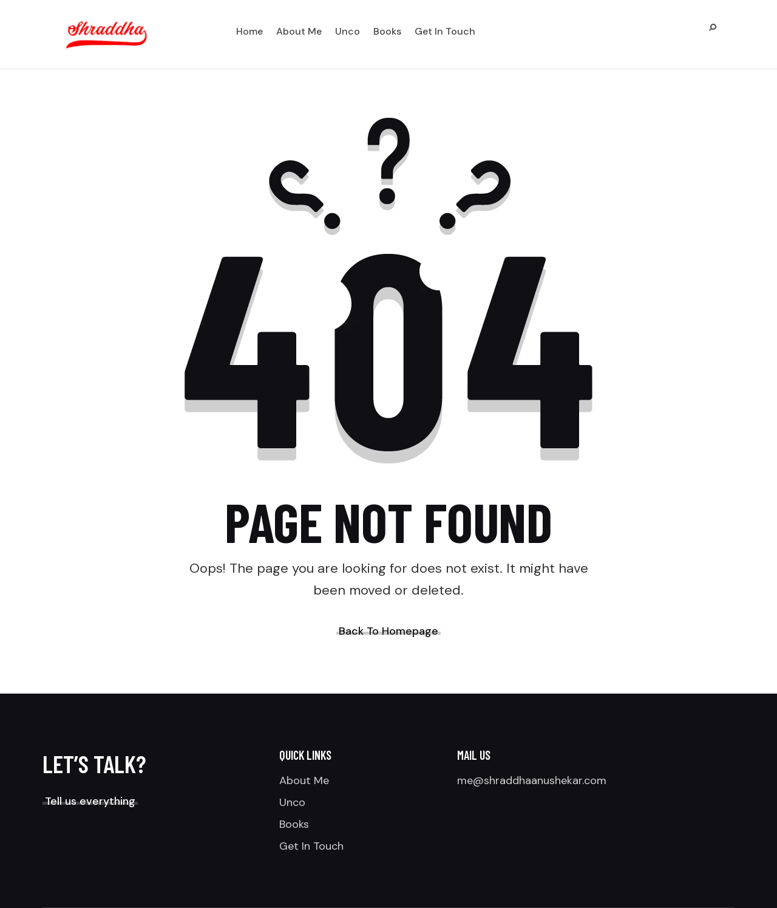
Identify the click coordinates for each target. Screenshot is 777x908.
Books (294, 824)
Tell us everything (90, 801)
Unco (292, 802)
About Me (304, 780)
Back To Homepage (388, 631)
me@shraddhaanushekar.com (531, 780)
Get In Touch (311, 846)
